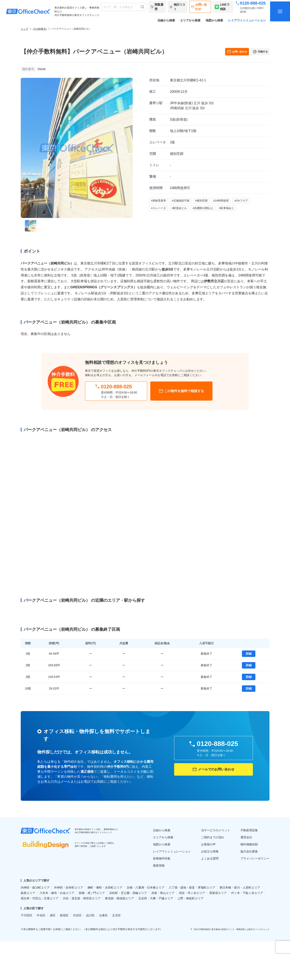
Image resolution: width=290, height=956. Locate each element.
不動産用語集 (249, 830)
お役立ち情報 (209, 851)
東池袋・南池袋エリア (119, 898)
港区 (53, 915)
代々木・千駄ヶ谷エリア (247, 893)
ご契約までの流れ (212, 837)
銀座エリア (28, 893)
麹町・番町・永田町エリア (104, 887)
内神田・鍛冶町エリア (35, 887)
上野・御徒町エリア (190, 898)
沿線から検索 (166, 20)
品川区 (90, 915)
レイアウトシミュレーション (247, 20)
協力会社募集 (249, 851)
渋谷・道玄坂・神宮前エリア (82, 898)
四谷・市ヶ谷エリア (192, 893)
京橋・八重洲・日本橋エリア (145, 887)
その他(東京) (40, 28)
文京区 (116, 915)
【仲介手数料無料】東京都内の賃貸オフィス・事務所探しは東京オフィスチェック (231, 929)
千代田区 (26, 915)
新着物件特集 (161, 858)
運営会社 (246, 837)
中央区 (41, 915)
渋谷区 (77, 915)
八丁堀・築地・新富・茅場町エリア (192, 887)
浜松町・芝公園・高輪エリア (128, 893)
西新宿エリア (218, 893)
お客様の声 (208, 844)
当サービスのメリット (215, 830)
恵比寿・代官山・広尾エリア (39, 898)
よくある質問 (209, 858)
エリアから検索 (190, 20)
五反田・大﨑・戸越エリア (155, 898)
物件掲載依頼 (249, 844)
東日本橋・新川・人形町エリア (240, 887)
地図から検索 (214, 20)
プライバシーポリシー (254, 858)
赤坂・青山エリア (163, 893)
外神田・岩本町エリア (68, 887)
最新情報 (159, 865)
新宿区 (64, 915)
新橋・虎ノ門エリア (92, 893)
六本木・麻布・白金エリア (57, 893)
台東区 (103, 915)
